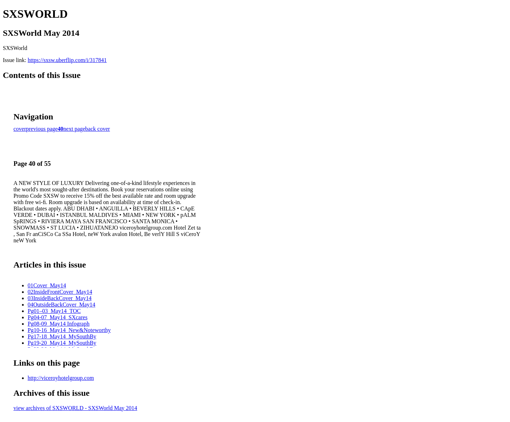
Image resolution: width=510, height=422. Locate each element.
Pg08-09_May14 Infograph (59, 324)
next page (74, 129)
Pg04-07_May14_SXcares (57, 317)
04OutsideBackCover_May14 (61, 305)
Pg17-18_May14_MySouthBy (62, 336)
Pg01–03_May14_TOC (54, 311)
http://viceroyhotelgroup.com (61, 378)
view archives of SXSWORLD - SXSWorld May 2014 (75, 408)
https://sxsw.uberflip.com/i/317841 (67, 60)
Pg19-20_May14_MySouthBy (62, 343)
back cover (97, 129)
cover (19, 129)
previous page (42, 129)
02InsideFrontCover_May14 (60, 292)
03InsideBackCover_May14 (59, 298)
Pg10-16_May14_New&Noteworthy (69, 330)
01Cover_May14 (47, 285)
